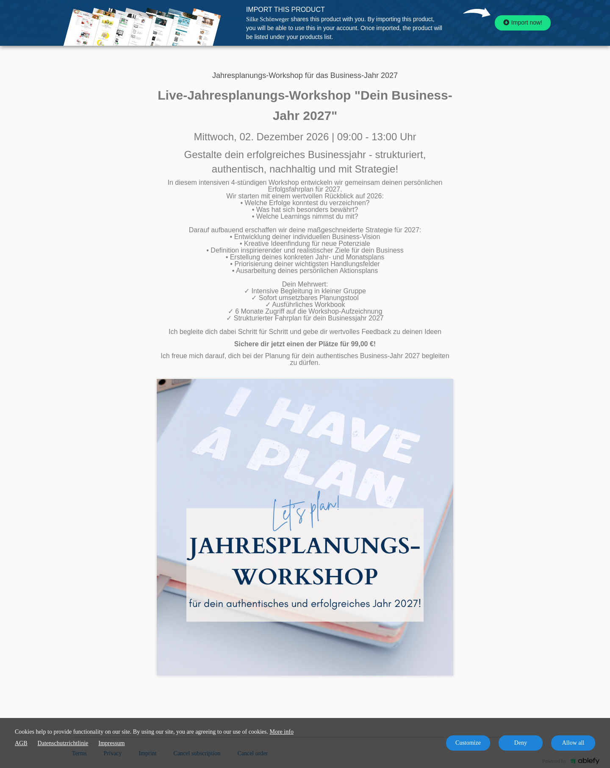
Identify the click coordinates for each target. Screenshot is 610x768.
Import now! (522, 22)
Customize (468, 743)
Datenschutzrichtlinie (63, 743)
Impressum (111, 743)
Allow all (573, 743)
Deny (520, 743)
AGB (21, 743)
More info (282, 732)
